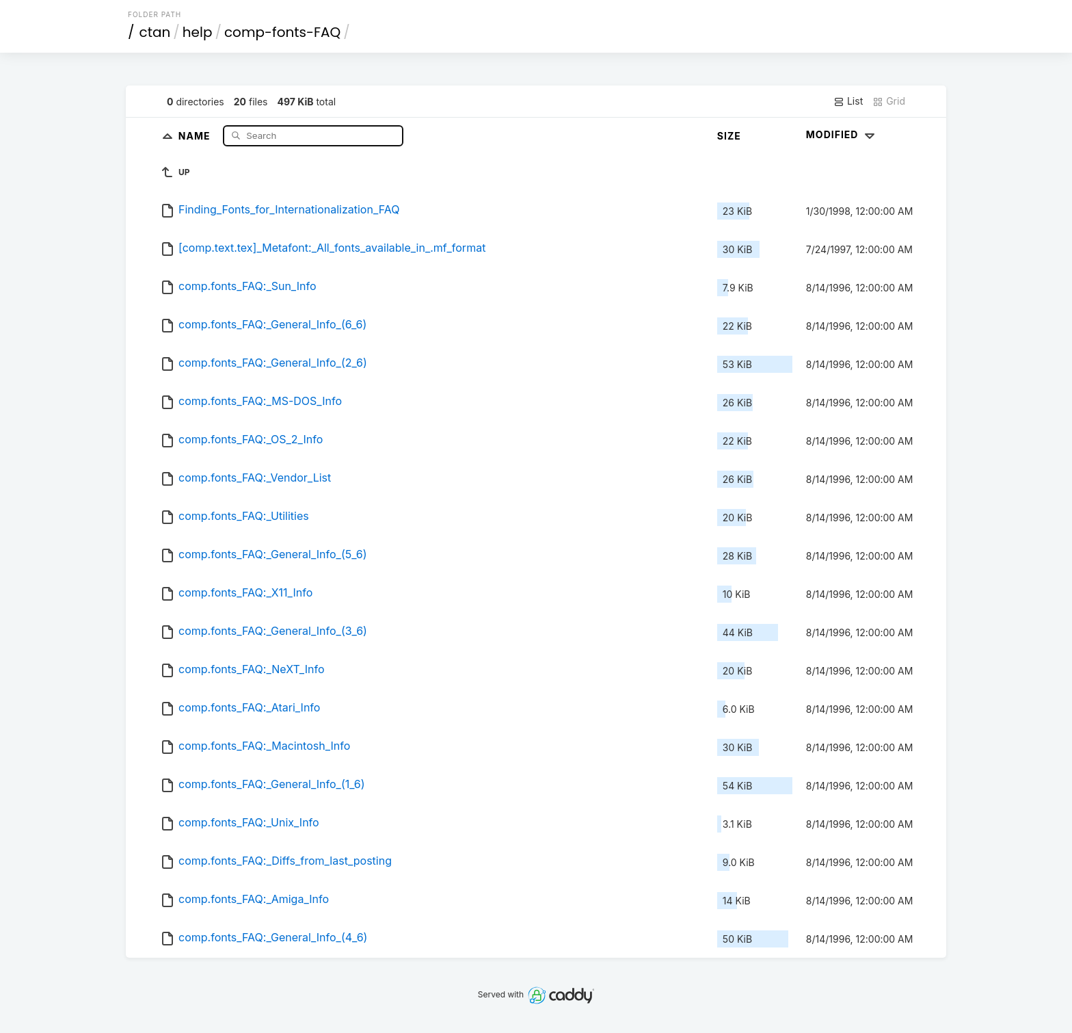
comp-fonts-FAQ (282, 32)
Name (195, 135)
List (848, 101)
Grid (888, 101)
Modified (842, 134)
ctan (155, 32)
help (198, 32)
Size (729, 136)
